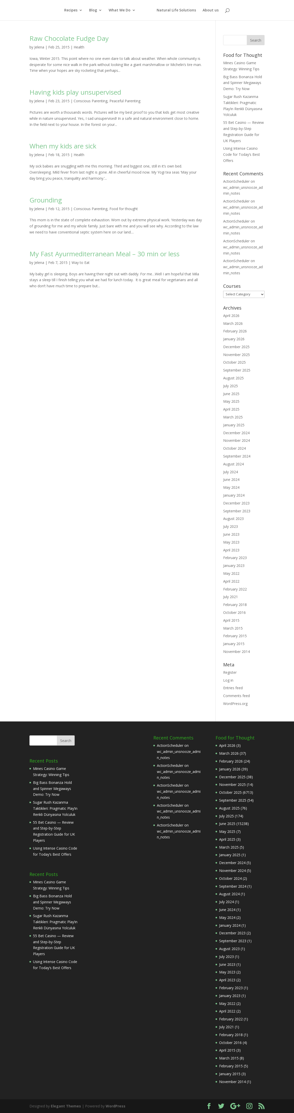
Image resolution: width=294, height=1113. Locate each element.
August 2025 (233, 378)
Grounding (45, 200)
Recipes (70, 10)
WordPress (115, 1106)
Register (230, 672)
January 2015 (233, 643)
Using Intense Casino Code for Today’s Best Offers (241, 154)
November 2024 (236, 440)
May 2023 (231, 542)
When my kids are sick (62, 145)
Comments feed (236, 695)
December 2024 (236, 432)
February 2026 (235, 331)
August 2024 (233, 464)
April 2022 (231, 581)
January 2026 (233, 338)
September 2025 (236, 370)
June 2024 (231, 479)
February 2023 (235, 557)
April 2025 (231, 409)
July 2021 (230, 596)
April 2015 (231, 620)
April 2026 (231, 315)
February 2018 (235, 604)
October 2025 (234, 362)
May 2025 (231, 401)
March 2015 (233, 628)
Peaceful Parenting (124, 100)
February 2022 (235, 589)
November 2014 (236, 651)
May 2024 (231, 487)
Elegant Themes (66, 1106)
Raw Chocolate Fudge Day (69, 38)
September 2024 (236, 456)
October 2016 (234, 612)
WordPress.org (235, 703)
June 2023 (231, 534)
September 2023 (236, 511)
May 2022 (231, 573)
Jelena (39, 47)
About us (211, 10)
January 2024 (233, 495)
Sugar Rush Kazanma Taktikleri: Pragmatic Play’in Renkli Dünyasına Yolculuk (55, 808)
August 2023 (233, 518)
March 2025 (233, 417)
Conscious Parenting (90, 100)
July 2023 (230, 526)
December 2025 (236, 346)
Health (79, 47)
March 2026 (233, 323)
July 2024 (230, 471)
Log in (228, 680)
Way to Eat (81, 262)
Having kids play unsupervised (75, 92)
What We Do (119, 10)
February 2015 (235, 635)
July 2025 (230, 385)
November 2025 (236, 354)
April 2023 (231, 550)
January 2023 (233, 565)
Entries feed (233, 687)
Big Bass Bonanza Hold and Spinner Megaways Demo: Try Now (242, 82)
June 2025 (231, 393)
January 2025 (233, 425)
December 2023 (236, 503)
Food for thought (123, 208)
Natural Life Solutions (176, 10)
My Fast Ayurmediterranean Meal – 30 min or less (104, 253)
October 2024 (234, 448)
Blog (93, 10)
